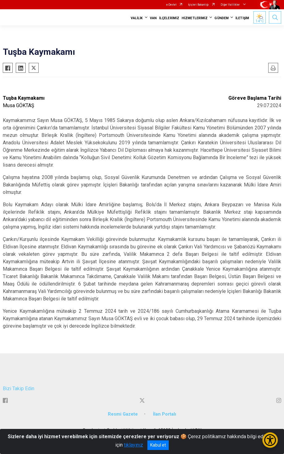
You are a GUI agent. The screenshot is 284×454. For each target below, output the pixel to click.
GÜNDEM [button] (221, 18)
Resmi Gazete (123, 414)
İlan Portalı (164, 414)
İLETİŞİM (242, 18)
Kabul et (158, 445)
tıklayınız (133, 445)
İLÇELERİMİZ (169, 18)
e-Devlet (171, 4)
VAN (153, 18)
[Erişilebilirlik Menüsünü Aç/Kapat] (270, 440)
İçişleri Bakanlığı (198, 4)
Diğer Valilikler (230, 4)
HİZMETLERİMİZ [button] (195, 18)
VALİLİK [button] (137, 18)
